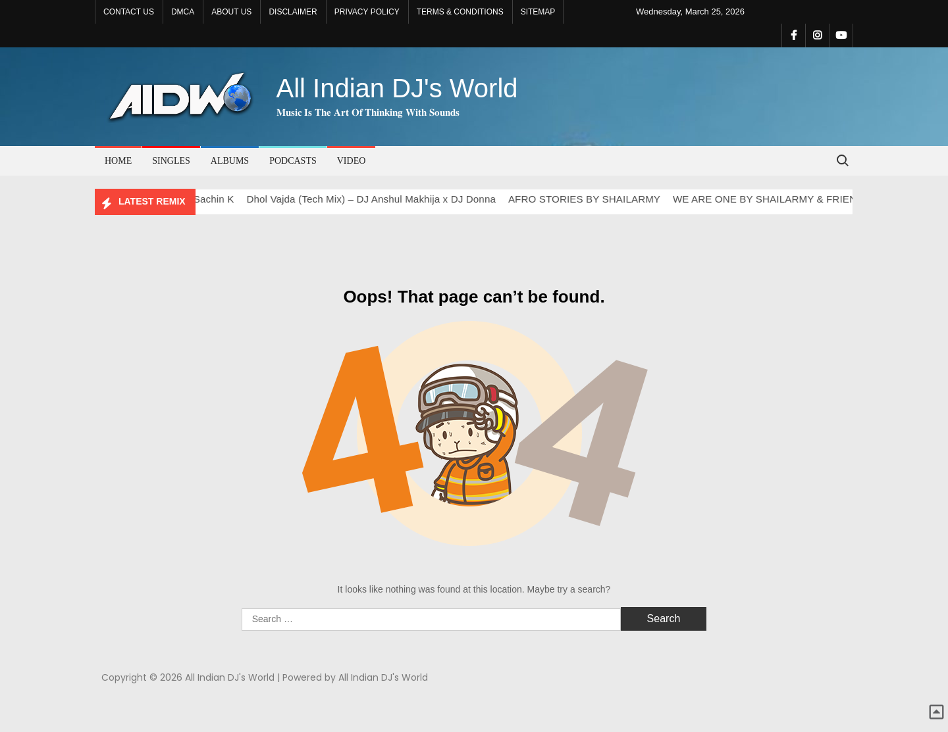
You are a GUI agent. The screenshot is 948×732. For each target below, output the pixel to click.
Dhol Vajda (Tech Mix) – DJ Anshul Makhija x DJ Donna (378, 199)
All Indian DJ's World (397, 88)
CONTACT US (128, 11)
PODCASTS (293, 161)
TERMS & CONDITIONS (460, 11)
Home (118, 161)
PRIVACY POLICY (367, 11)
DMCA (182, 11)
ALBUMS (230, 161)
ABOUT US (231, 11)
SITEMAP (538, 11)
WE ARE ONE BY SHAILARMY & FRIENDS (778, 199)
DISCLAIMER (293, 11)
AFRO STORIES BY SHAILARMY (591, 199)
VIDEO (351, 161)
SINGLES (171, 161)
